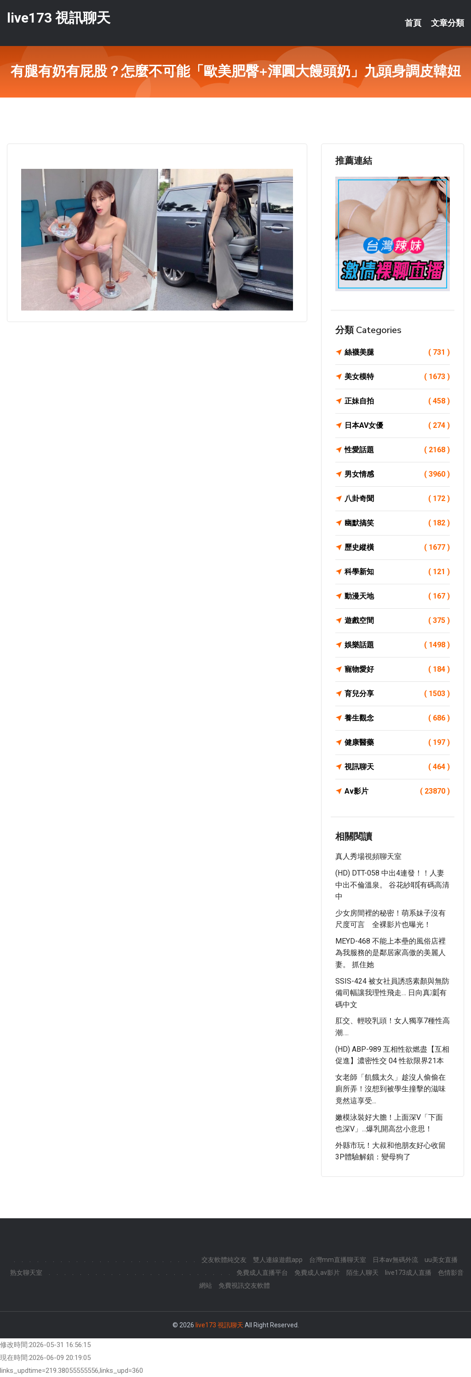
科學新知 (397, 571)
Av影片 (397, 791)
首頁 (413, 23)
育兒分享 (397, 693)
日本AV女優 (397, 425)
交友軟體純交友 (224, 1259)
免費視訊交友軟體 (244, 1285)
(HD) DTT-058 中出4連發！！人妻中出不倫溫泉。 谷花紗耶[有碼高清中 (392, 885)
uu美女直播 (441, 1259)
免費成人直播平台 (262, 1272)
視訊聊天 (397, 767)
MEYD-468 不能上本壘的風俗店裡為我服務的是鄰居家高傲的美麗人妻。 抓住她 (390, 953)
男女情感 (397, 474)
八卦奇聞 (397, 498)
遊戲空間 (397, 620)
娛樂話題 (397, 645)
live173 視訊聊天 (58, 18)
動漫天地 (397, 596)
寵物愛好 (397, 669)
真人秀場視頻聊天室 (368, 856)
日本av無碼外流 (395, 1259)
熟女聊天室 (26, 1272)
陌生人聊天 (362, 1272)
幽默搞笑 (397, 523)
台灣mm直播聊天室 (337, 1259)
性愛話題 (397, 450)
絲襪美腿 (397, 352)
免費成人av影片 (317, 1272)
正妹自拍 (397, 401)
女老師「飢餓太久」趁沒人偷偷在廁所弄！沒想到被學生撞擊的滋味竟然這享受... (390, 1089)
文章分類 (447, 23)
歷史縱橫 (397, 547)
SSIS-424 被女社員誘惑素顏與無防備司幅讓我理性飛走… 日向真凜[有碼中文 (392, 993)
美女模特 (397, 376)
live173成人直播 (408, 1272)
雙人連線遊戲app (278, 1259)
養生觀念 (397, 718)
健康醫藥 (397, 742)
